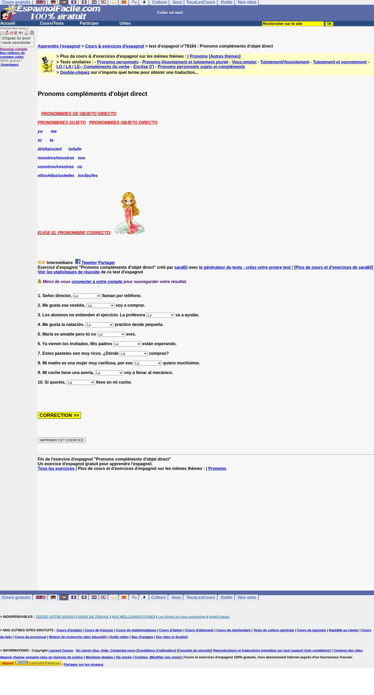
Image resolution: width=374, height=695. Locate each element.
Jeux (176, 597)
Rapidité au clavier (344, 630)
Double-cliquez (75, 72)
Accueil (7, 23)
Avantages (9, 65)
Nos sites (247, 597)
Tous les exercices (56, 468)
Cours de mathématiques (136, 630)
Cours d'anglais (69, 630)
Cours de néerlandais (233, 630)
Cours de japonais (311, 630)
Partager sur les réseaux (83, 664)
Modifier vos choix (165, 657)
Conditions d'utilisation (156, 650)
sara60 (181, 267)
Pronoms (199, 56)
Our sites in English (172, 637)
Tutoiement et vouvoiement (340, 62)
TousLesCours (200, 597)
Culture (158, 597)
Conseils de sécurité (194, 650)
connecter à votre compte (97, 281)
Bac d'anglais (142, 637)
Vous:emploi (244, 62)
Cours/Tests (52, 23)
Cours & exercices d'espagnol (114, 46)
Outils (226, 597)
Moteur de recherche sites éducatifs (78, 637)
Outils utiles (119, 637)
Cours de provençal (30, 637)
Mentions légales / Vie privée (109, 657)
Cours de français (99, 630)
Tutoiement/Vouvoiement (284, 62)
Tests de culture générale (273, 630)
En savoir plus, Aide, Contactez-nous (106, 650)
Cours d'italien (171, 630)
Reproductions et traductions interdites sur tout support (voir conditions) (272, 650)
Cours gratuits (16, 597)
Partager (106, 262)
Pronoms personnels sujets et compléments (201, 66)
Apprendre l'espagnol (59, 46)
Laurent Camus (61, 650)
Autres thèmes (224, 56)
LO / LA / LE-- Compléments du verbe (93, 66)
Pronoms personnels (117, 62)
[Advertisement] (206, 530)
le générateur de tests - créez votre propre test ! (246, 267)
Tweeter (89, 262)
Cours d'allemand (199, 630)
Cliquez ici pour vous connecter (16, 40)
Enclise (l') (143, 66)
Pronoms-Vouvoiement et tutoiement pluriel (185, 62)
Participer (89, 23)
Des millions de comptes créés (13, 53)
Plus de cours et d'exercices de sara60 (334, 267)
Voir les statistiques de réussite (69, 272)
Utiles (125, 23)
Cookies (141, 657)
